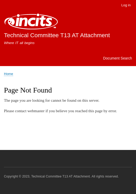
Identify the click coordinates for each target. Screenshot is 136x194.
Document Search (117, 58)
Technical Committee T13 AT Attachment (57, 35)
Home (8, 74)
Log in (125, 5)
